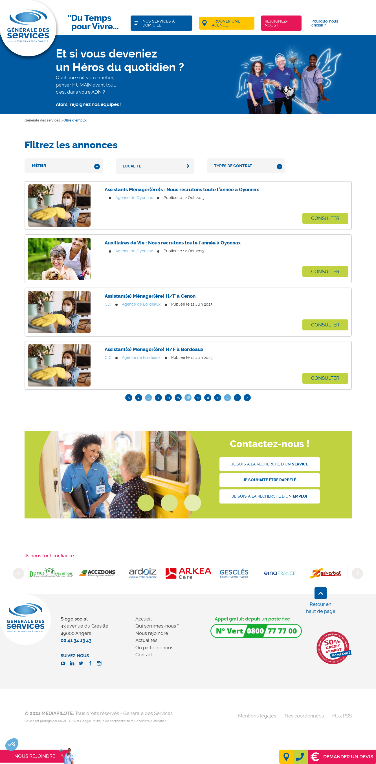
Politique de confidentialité (111, 721)
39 (217, 397)
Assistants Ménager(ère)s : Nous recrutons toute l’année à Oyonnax (182, 189)
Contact (144, 654)
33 (158, 397)
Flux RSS (342, 716)
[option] (51, 573)
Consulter (325, 218)
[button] (12, 744)
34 (168, 397)
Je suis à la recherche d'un (269, 464)
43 (237, 397)
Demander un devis (342, 756)
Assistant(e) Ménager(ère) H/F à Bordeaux (154, 349)
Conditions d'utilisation (150, 721)
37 (198, 397)
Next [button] (357, 573)
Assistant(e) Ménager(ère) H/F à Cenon (150, 296)
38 (208, 397)
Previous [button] (18, 573)
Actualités (146, 640)
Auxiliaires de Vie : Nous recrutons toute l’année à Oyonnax (173, 243)
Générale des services (42, 120)
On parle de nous (154, 647)
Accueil (143, 619)
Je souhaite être (269, 480)
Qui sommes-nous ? (157, 626)
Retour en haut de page (320, 607)
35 (178, 397)
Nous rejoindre (151, 633)
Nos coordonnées (304, 716)
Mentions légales (257, 716)
